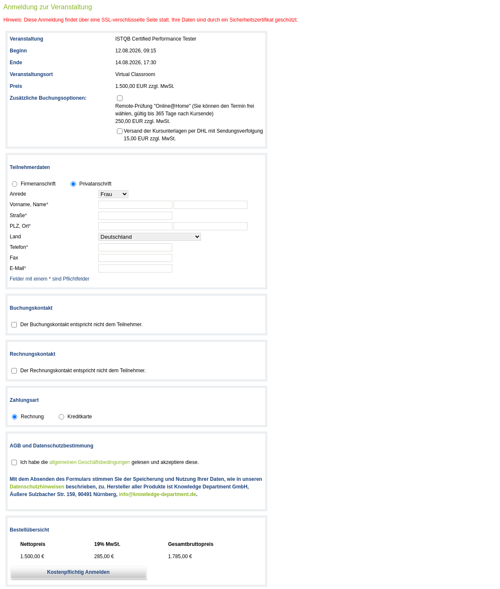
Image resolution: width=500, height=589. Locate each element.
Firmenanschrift (38, 184)
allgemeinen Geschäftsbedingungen (89, 462)
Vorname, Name (29, 204)
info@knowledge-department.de (157, 494)
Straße (18, 215)
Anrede (18, 194)
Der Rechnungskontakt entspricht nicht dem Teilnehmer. (83, 371)
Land (15, 237)
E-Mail (18, 268)
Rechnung (32, 417)
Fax (14, 258)
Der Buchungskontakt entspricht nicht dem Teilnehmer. (81, 324)
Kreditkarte (80, 417)
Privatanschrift (95, 184)
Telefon (19, 247)
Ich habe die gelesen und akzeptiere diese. (109, 462)
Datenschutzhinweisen (37, 487)
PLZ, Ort (20, 226)
